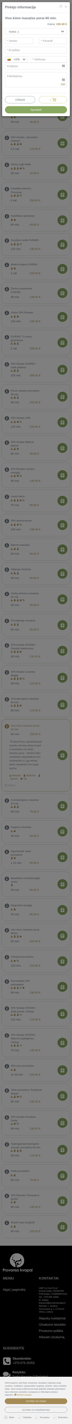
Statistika (25, 1417)
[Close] (66, 7)
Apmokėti (35, 109)
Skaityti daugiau (23, 1395)
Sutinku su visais (36, 1401)
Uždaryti (20, 99)
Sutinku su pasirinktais (36, 1410)
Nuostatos (43, 1417)
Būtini (10, 1417)
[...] (33, 66)
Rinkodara (61, 1417)
